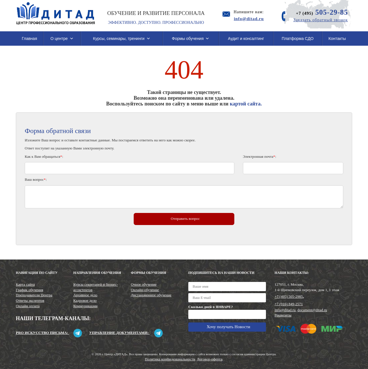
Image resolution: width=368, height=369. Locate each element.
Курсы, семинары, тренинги (121, 38)
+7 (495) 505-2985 (289, 296)
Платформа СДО (298, 38)
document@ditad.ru (312, 310)
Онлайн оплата (28, 306)
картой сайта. (246, 104)
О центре (61, 38)
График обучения (29, 290)
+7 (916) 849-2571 (289, 304)
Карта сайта (25, 284)
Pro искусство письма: (49, 332)
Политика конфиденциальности (170, 359)
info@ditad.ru (285, 310)
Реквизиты (283, 315)
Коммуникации (85, 306)
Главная (29, 38)
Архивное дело (85, 295)
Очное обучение (144, 284)
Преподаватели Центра (34, 295)
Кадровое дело (85, 300)
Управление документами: (125, 332)
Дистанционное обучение (151, 295)
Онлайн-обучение (145, 290)
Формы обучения (191, 38)
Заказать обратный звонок (320, 20)
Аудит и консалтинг (246, 38)
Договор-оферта (210, 359)
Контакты (337, 38)
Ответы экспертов (30, 300)
